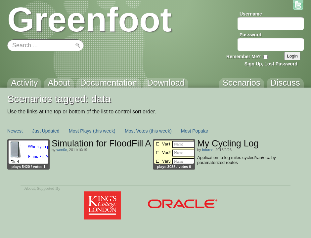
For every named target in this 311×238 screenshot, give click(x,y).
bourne (207, 150)
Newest (15, 131)
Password (250, 34)
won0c (62, 150)
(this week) (104, 131)
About (29, 188)
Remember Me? (243, 56)
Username (251, 14)
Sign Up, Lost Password (270, 63)
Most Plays (80, 131)
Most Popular (194, 131)
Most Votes (136, 131)
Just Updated (46, 131)
